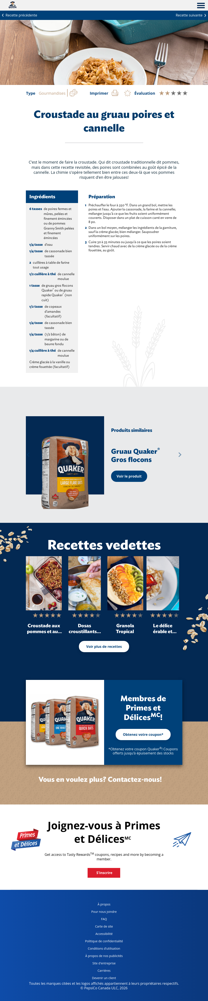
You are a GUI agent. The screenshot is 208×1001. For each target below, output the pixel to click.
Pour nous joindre (104, 912)
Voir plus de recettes (104, 646)
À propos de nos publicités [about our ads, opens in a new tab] (102, 957)
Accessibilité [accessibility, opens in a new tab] (97, 935)
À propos (104, 904)
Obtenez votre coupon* (143, 734)
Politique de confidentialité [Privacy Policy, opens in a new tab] (102, 942)
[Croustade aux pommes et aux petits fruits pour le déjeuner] (44, 583)
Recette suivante (192, 14)
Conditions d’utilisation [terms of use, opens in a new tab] (101, 949)
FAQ (104, 919)
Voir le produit (129, 476)
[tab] (201, 6)
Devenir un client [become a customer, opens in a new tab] (99, 979)
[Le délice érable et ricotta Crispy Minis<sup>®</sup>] (162, 583)
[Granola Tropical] (125, 583)
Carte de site (104, 926)
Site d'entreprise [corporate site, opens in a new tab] (99, 964)
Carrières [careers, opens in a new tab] (96, 971)
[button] (28, 455)
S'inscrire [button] (104, 872)
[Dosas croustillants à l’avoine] (84, 583)
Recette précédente (18, 14)
